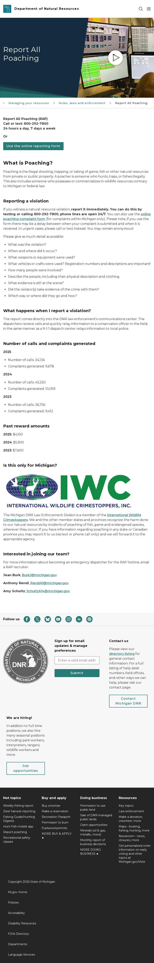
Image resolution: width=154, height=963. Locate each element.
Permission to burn (55, 822)
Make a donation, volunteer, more (131, 819)
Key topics (126, 805)
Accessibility (16, 913)
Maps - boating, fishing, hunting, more (134, 828)
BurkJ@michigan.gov (39, 575)
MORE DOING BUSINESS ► (90, 851)
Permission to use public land (92, 807)
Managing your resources (28, 103)
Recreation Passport (56, 817)
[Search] (140, 8)
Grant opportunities (93, 825)
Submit (76, 673)
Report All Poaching (131, 103)
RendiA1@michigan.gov (49, 583)
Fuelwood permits (54, 828)
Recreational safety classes (16, 839)
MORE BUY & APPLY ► (57, 835)
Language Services (21, 954)
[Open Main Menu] (148, 8)
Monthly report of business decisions (93, 842)
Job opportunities (25, 768)
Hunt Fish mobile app (18, 826)
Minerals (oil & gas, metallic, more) (93, 832)
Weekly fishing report (18, 805)
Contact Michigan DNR (128, 701)
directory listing (122, 654)
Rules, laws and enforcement (82, 103)
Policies (13, 902)
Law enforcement (131, 811)
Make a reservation (55, 811)
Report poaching (15, 832)
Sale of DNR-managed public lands (96, 817)
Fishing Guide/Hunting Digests (19, 819)
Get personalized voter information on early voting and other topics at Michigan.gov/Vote (135, 853)
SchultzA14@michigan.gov (48, 591)
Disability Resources (22, 923)
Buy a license (51, 805)
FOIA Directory (18, 934)
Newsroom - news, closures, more (132, 838)
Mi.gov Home (17, 892)
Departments (17, 944)
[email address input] (77, 660)
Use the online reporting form (33, 146)
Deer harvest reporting (19, 811)
